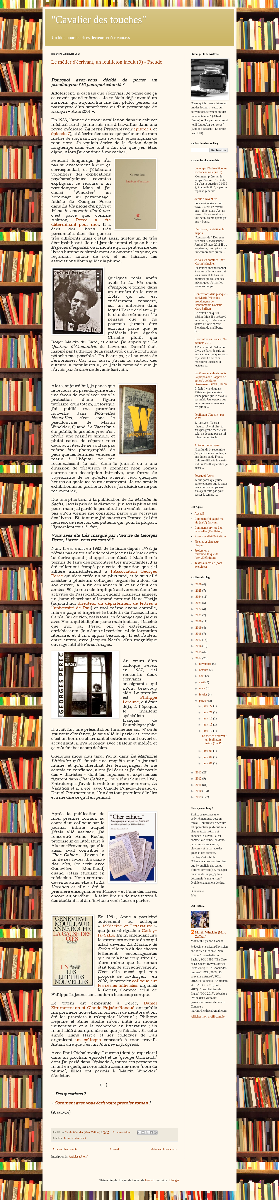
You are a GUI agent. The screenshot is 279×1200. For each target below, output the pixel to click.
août (202, 676)
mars (202, 688)
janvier (203, 700)
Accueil (114, 1149)
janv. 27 (208, 706)
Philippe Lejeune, (139, 699)
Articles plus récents (64, 1149)
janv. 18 (208, 718)
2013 (199, 772)
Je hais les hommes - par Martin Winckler (210, 261)
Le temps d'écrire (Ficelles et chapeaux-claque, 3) (211, 170)
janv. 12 (208, 730)
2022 (199, 609)
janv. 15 (208, 724)
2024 (199, 596)
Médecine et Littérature (127, 926)
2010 (199, 791)
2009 (199, 797)
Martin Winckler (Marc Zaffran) (210, 934)
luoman (149, 1180)
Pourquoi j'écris (204, 475)
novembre (205, 663)
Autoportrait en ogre (207, 445)
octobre (204, 670)
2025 (199, 590)
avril (202, 682)
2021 (199, 615)
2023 (199, 602)
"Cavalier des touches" (98, 19)
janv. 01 (208, 763)
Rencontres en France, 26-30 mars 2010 (211, 341)
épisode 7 (60, 133)
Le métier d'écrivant (75, 1138)
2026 (199, 584)
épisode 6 (143, 129)
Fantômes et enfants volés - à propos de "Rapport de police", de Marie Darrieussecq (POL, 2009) (211, 379)
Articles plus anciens (164, 1149)
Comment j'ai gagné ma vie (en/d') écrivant (209, 520)
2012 (199, 778)
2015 (199, 652)
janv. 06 (208, 751)
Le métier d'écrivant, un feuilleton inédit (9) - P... (214, 739)
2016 (199, 646)
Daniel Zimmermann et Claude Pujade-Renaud (104, 1005)
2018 (199, 633)
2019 (199, 627)
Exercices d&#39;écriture (210, 536)
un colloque (88, 1039)
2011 (199, 784)
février (203, 694)
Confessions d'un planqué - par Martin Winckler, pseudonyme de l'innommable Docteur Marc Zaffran (211, 301)
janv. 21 (208, 712)
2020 (199, 621)
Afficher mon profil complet (208, 1016)
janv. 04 (208, 757)
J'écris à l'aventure (206, 199)
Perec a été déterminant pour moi (81, 222)
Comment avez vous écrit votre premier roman (101, 1103)
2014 (199, 658)
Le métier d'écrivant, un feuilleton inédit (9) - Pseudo (106, 62)
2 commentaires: (121, 1132)
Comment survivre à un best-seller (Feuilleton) (209, 529)
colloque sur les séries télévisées (127, 983)
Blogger (174, 1180)
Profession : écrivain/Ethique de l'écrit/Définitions (206, 554)
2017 (199, 639)
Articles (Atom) (78, 1156)
